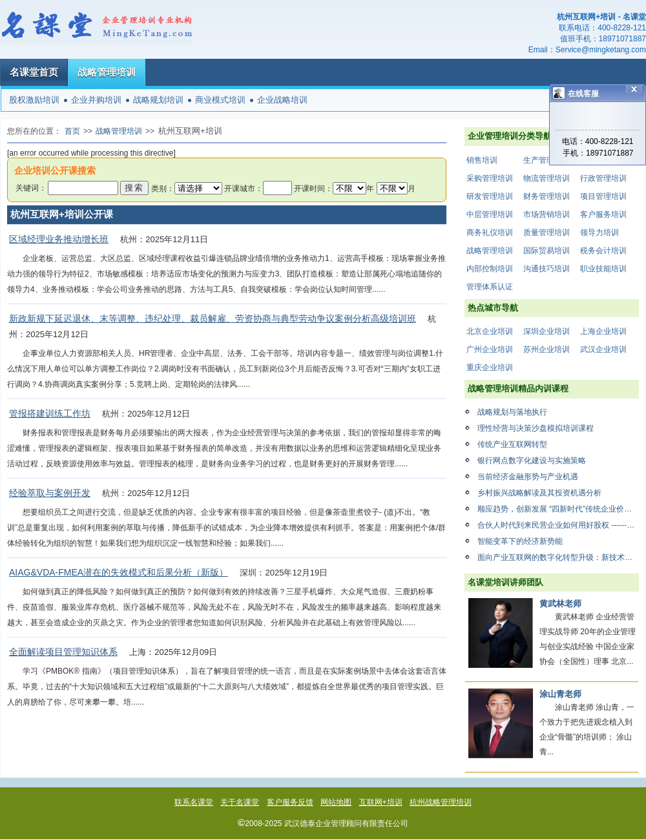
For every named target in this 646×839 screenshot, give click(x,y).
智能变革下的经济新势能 (520, 541)
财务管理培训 (546, 196)
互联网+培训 (380, 802)
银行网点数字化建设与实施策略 (531, 460)
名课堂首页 (34, 72)
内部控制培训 (489, 268)
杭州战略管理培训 (441, 802)
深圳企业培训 (546, 331)
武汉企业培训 (603, 349)
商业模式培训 (220, 100)
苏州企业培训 (546, 349)
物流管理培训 (546, 178)
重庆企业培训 (489, 367)
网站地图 (335, 802)
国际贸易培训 (546, 250)
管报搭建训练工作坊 (49, 413)
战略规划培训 (158, 100)
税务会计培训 (603, 250)
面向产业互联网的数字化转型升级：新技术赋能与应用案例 (558, 557)
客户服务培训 (603, 214)
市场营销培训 (546, 214)
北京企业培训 (489, 331)
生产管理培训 (546, 160)
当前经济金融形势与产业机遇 (527, 476)
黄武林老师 (560, 603)
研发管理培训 (489, 196)
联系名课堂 (193, 802)
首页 (72, 131)
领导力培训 (599, 232)
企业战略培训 (282, 100)
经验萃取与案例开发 (49, 493)
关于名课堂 (239, 802)
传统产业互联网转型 (512, 444)
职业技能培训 (603, 268)
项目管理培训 (603, 196)
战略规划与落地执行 (512, 412)
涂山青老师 (560, 694)
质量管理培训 (546, 232)
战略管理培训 (107, 72)
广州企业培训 (489, 349)
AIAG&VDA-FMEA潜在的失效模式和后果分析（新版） (118, 572)
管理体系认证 (489, 286)
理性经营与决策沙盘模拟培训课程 (535, 428)
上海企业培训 (603, 331)
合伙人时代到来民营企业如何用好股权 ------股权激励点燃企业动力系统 (558, 525)
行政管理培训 (603, 178)
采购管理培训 (489, 178)
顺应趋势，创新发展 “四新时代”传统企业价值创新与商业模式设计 (558, 508)
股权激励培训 (34, 100)
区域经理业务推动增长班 (59, 239)
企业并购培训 (96, 100)
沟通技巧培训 (546, 268)
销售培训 (481, 160)
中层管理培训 (489, 214)
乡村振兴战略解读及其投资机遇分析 (539, 492)
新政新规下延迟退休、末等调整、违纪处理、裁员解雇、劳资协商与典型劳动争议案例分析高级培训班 (212, 318)
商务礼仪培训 (489, 232)
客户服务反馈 (290, 802)
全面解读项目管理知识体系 (63, 652)
